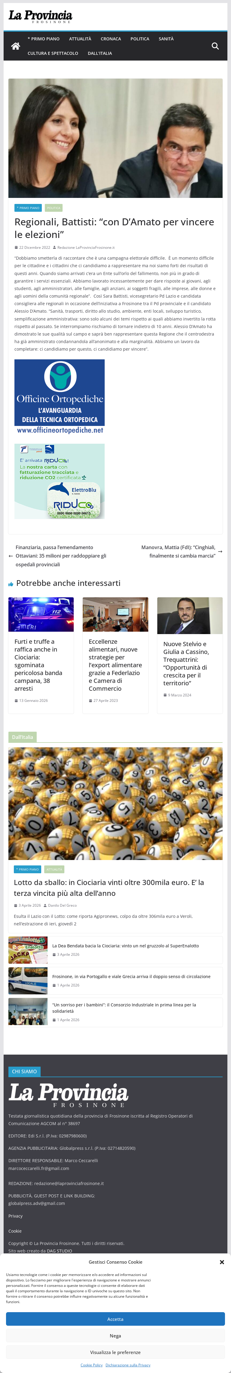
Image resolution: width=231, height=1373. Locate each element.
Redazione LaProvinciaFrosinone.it (86, 247)
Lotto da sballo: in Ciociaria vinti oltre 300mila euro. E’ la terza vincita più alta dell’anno (109, 887)
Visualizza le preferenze (115, 1352)
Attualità (80, 39)
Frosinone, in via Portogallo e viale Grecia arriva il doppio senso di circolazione (131, 976)
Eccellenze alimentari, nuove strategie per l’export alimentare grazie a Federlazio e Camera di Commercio (115, 665)
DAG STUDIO (59, 1251)
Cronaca (111, 39)
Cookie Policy (92, 1365)
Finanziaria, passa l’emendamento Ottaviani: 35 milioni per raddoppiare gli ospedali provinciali (57, 556)
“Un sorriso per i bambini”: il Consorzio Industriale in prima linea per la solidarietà (124, 1008)
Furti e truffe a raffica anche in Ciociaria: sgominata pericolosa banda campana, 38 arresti (38, 665)
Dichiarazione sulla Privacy (128, 1365)
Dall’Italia (100, 53)
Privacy (15, 1216)
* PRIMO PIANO (44, 39)
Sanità (166, 39)
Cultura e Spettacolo (53, 53)
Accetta (115, 1319)
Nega (115, 1336)
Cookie (15, 1231)
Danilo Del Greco (62, 905)
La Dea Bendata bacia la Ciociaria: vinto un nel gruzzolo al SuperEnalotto (125, 946)
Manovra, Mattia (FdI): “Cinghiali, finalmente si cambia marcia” (182, 551)
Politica (140, 39)
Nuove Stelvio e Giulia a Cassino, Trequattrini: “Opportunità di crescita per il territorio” (186, 663)
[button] (222, 1262)
